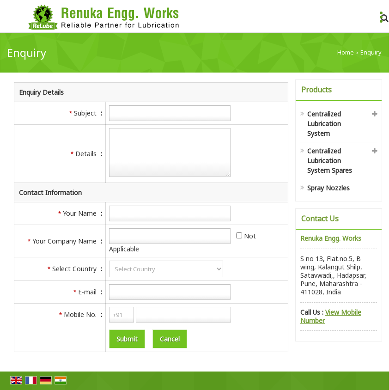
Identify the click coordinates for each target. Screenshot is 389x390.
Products (316, 90)
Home (345, 52)
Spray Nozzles (328, 187)
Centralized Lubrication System (324, 124)
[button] (330, 316)
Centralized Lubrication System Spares (329, 160)
